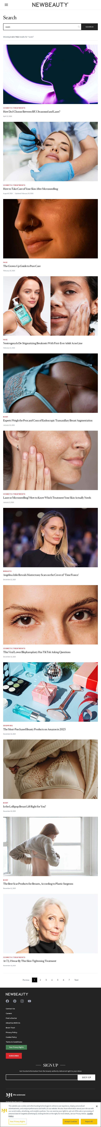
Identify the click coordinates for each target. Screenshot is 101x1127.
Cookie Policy (11, 1037)
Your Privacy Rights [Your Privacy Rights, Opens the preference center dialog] (17, 1121)
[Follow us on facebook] (7, 1001)
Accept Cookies (71, 1121)
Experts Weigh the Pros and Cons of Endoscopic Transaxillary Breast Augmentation (47, 420)
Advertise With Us (13, 1023)
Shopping (8, 726)
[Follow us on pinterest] (14, 1001)
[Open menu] (6, 5)
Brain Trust (10, 1027)
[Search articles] (42, 26)
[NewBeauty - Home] (50, 5)
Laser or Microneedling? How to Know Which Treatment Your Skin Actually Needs (47, 497)
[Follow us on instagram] (22, 1001)
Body (5, 417)
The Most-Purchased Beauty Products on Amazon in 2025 (34, 729)
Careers (9, 1013)
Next (76, 980)
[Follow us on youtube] (29, 1001)
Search (90, 27)
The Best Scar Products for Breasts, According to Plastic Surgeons (38, 883)
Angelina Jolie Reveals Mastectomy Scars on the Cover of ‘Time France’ (41, 575)
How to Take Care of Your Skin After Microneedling (30, 188)
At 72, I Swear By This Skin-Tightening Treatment (29, 961)
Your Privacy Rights (16, 1047)
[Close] (97, 1106)
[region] (50, 1114)
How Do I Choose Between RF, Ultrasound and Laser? (31, 111)
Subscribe (14, 1056)
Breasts (7, 571)
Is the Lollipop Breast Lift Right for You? (24, 806)
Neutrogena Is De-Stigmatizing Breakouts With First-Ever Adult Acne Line (42, 343)
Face (5, 262)
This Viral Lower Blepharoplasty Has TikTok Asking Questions (36, 652)
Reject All (89, 1121)
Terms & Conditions (14, 1042)
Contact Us (10, 1008)
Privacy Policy (11, 1032)
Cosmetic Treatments (14, 108)
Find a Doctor (11, 1018)
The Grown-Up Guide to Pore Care (22, 266)
